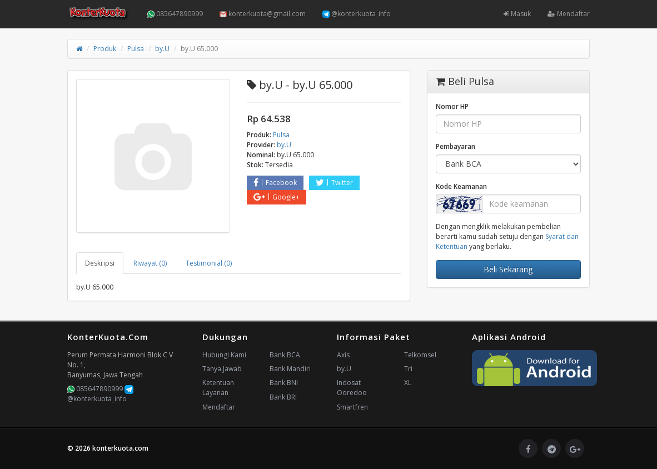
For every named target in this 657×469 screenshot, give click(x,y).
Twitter (334, 182)
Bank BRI (283, 397)
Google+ (276, 197)
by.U (162, 48)
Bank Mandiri (290, 368)
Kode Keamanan (461, 186)
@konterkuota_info (356, 13)
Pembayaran (455, 146)
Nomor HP (452, 106)
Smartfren (352, 407)
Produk (104, 48)
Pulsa (135, 48)
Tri (408, 368)
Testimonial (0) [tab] (209, 263)
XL (407, 382)
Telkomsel (420, 355)
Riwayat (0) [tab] (150, 263)
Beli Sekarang (508, 269)
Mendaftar (569, 13)
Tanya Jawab (222, 368)
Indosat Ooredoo (352, 387)
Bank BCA (285, 355)
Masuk (517, 13)
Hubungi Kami (224, 355)
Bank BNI (284, 382)
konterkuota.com (120, 448)
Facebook (275, 182)
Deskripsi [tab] (100, 263)
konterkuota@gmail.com (263, 13)
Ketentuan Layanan (218, 387)
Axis (343, 355)
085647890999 (175, 13)
